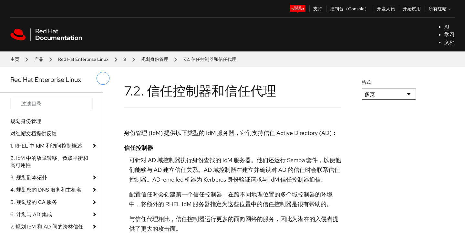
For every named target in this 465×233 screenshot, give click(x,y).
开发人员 (386, 9)
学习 (449, 34)
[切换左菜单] (103, 78)
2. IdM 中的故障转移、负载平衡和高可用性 (49, 162)
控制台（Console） (349, 9)
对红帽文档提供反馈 (33, 133)
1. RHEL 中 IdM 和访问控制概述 (46, 145)
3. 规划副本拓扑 (28, 177)
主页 (14, 59)
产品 (38, 59)
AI (446, 26)
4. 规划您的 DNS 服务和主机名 (45, 189)
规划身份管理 (154, 59)
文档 (449, 42)
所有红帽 (440, 9)
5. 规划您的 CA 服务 (33, 202)
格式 (366, 82)
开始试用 (412, 9)
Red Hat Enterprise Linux (83, 59)
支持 (317, 9)
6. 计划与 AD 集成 (31, 214)
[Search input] (51, 104)
